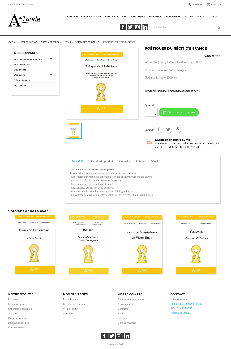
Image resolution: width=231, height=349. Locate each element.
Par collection (22, 64)
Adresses (122, 318)
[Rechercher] (187, 27)
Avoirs (121, 313)
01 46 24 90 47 (184, 308)
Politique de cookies (18, 322)
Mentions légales (16, 304)
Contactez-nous (16, 327)
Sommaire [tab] (124, 161)
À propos (12, 313)
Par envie (19, 75)
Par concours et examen (28, 59)
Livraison (13, 299)
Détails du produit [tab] (102, 161)
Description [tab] (79, 161)
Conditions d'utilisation (20, 308)
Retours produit (126, 304)
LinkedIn (145, 27)
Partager (158, 129)
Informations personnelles (131, 299)
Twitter (130, 27)
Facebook (123, 27)
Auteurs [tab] (140, 161)
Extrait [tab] (154, 161)
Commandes (124, 308)
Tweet (168, 129)
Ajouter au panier (178, 112)
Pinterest (177, 129)
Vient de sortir (22, 80)
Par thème (20, 69)
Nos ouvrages (26, 53)
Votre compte (130, 294)
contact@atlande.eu (180, 312)
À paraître (20, 85)
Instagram (137, 27)
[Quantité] (149, 112)
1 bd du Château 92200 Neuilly (186, 303)
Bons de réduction (127, 322)
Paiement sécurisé (17, 318)
